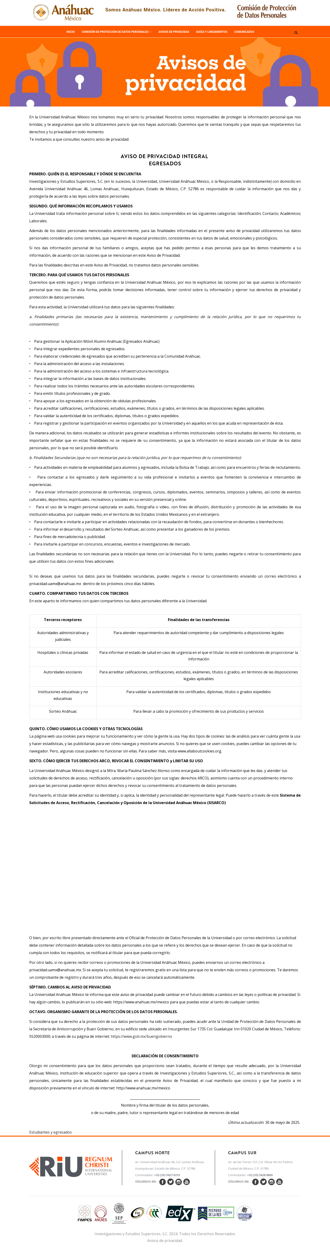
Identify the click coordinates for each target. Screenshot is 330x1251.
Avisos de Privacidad (174, 31)
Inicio (71, 31)
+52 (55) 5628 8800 (260, 1175)
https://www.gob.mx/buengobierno (141, 1036)
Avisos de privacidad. (165, 1240)
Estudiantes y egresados (50, 1132)
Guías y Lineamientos (211, 31)
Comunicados (244, 31)
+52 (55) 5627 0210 (167, 1175)
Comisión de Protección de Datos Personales (117, 31)
